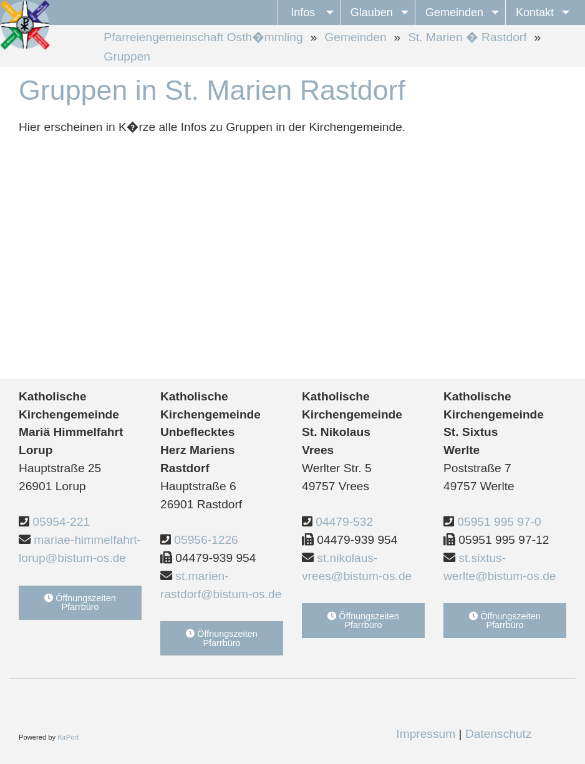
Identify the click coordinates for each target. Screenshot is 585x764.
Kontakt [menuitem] (535, 12)
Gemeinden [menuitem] (454, 12)
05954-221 (61, 521)
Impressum (425, 733)
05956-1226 (206, 539)
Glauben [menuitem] (372, 12)
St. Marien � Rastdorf (467, 37)
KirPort (68, 737)
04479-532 (344, 521)
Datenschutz (498, 733)
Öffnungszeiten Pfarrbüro (80, 602)
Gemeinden (355, 37)
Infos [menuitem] (303, 12)
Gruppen (127, 56)
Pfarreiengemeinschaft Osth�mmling (203, 37)
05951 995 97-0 (499, 521)
